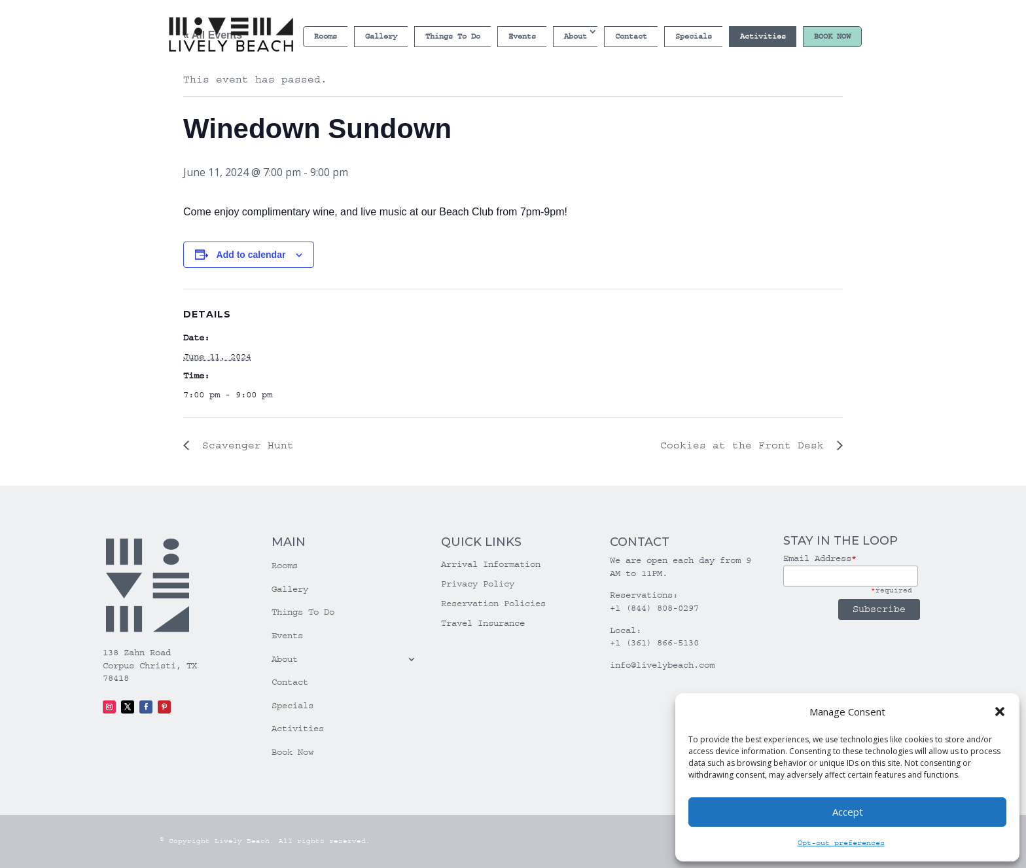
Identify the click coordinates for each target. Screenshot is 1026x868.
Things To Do (452, 36)
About (575, 36)
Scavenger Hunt (245, 445)
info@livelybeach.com (662, 665)
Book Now (832, 36)
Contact (631, 36)
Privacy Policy (477, 584)
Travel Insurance (483, 623)
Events (522, 36)
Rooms (325, 36)
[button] (999, 711)
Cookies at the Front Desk (745, 445)
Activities (763, 36)
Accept (847, 811)
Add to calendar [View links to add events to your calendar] (251, 254)
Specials (693, 36)
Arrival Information (490, 565)
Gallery (381, 36)
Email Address (820, 558)
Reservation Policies (493, 604)
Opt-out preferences (841, 843)
